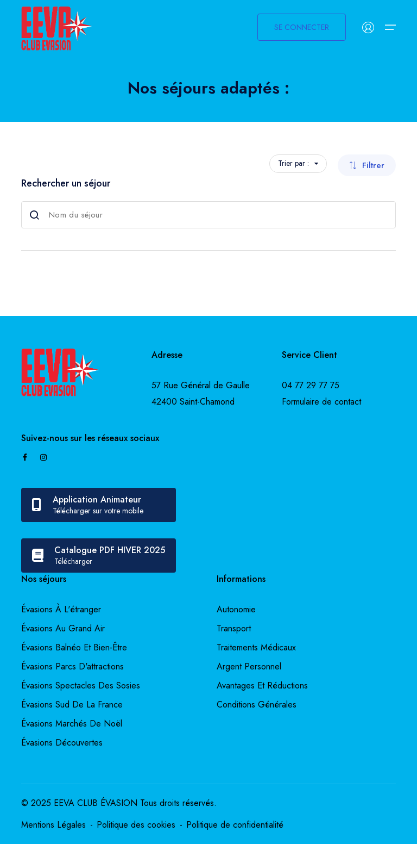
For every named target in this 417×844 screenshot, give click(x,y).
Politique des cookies (136, 824)
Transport (234, 628)
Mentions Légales (53, 824)
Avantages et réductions (262, 685)
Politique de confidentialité (234, 824)
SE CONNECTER (301, 27)
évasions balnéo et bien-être (74, 647)
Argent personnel (249, 666)
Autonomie (236, 609)
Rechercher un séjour (65, 183)
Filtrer (366, 165)
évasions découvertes (62, 742)
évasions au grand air (63, 628)
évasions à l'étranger (61, 609)
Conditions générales (256, 704)
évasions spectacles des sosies (80, 685)
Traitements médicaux (256, 647)
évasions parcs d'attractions (72, 666)
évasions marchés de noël (71, 723)
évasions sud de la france (72, 704)
